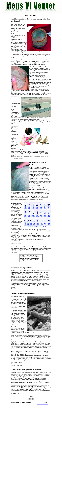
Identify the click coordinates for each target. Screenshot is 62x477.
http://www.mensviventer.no (42, 404)
